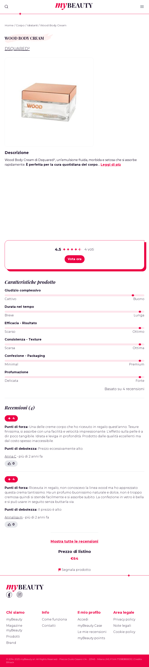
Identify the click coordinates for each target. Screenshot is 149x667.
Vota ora (74, 259)
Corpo (20, 25)
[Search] (6, 6)
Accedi (83, 619)
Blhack (10, 662)
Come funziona (54, 619)
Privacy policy (124, 619)
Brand (11, 643)
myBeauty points (91, 638)
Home (9, 25)
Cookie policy (124, 632)
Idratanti (32, 25)
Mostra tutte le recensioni (74, 541)
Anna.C (10, 456)
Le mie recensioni (92, 632)
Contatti (49, 625)
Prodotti (13, 636)
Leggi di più (111, 164)
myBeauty (14, 619)
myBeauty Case (90, 625)
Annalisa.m (14, 517)
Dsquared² (17, 48)
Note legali (122, 625)
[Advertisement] (74, 197)
